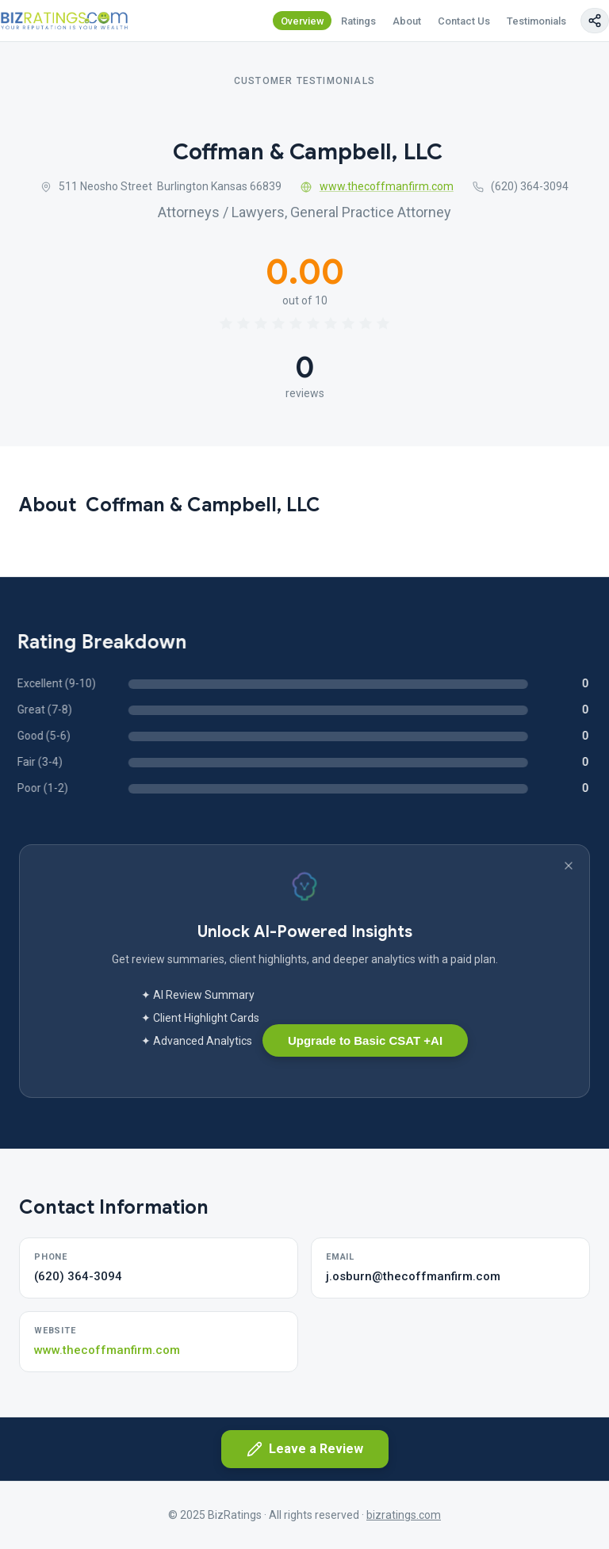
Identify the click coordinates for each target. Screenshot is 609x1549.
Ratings (358, 21)
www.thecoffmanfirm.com (377, 186)
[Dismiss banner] (568, 866)
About (407, 21)
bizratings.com (403, 1515)
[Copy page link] (594, 20)
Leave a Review (305, 1449)
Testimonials (536, 21)
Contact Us (464, 21)
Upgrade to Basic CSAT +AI (365, 1040)
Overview (302, 21)
